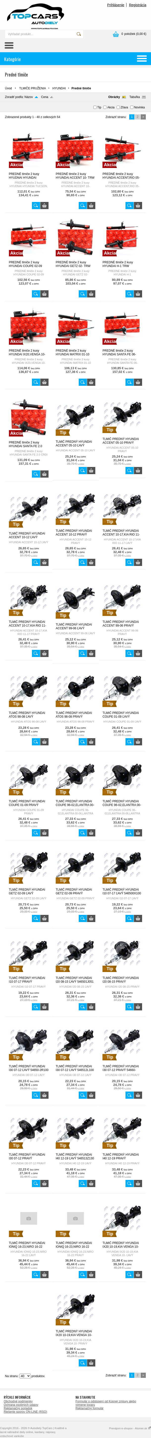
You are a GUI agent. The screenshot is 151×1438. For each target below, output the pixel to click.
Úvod (8, 88)
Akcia (110, 107)
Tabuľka (134, 97)
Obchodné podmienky (18, 1401)
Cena (44, 97)
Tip (99, 107)
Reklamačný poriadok (18, 1408)
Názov (29, 97)
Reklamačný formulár (89, 1408)
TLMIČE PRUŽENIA (32, 88)
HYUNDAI (59, 88)
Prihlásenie (115, 5)
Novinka (139, 107)
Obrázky (114, 97)
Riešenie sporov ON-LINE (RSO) (25, 1412)
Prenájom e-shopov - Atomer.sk (130, 1428)
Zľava (124, 107)
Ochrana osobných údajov (21, 1405)
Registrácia (137, 5)
